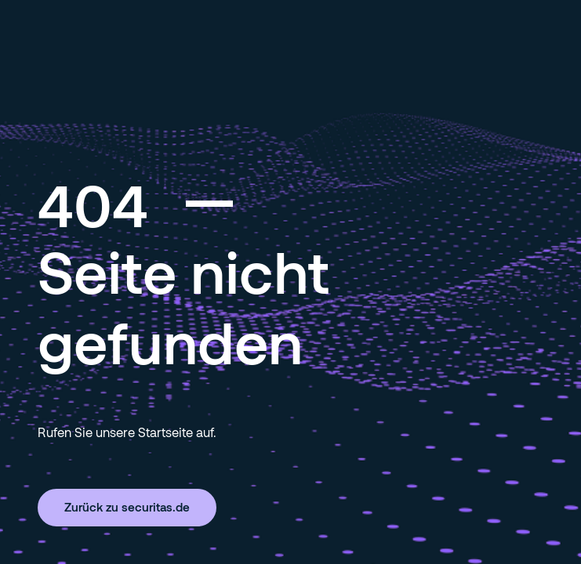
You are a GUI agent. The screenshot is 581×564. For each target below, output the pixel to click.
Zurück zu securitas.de (127, 507)
